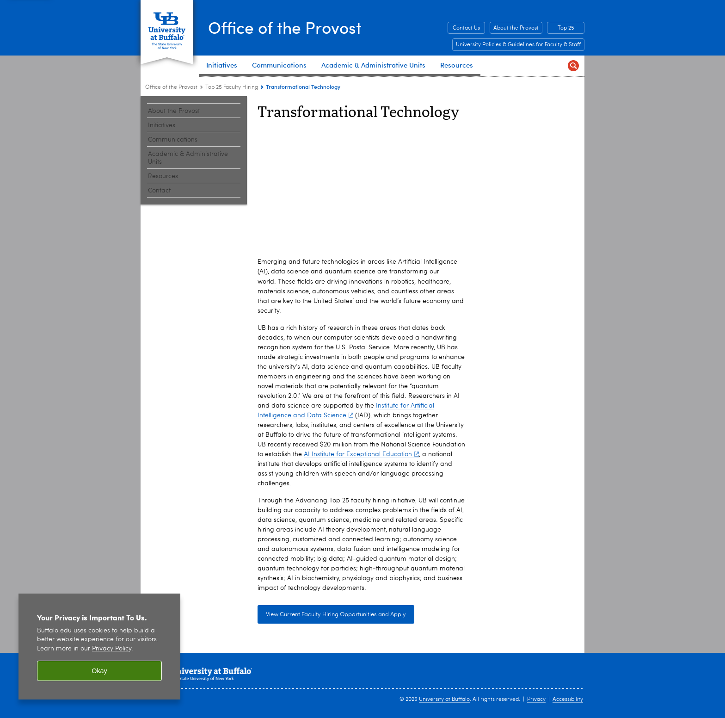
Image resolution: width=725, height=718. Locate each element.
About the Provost (516, 28)
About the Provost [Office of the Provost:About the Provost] (174, 111)
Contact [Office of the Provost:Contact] (159, 190)
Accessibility (568, 699)
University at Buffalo (444, 699)
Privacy (536, 699)
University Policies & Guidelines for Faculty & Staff (518, 45)
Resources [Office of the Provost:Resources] (163, 176)
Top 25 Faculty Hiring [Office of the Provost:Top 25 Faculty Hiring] (231, 87)
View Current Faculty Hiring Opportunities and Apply (336, 615)
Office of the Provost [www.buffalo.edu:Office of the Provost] (171, 87)
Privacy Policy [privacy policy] (111, 648)
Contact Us (466, 28)
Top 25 (566, 28)
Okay (99, 671)
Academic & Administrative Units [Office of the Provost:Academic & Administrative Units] (188, 158)
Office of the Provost (286, 26)
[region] (99, 646)
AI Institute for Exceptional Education (361, 454)
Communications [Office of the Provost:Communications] (172, 139)
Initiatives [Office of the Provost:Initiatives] (161, 125)
